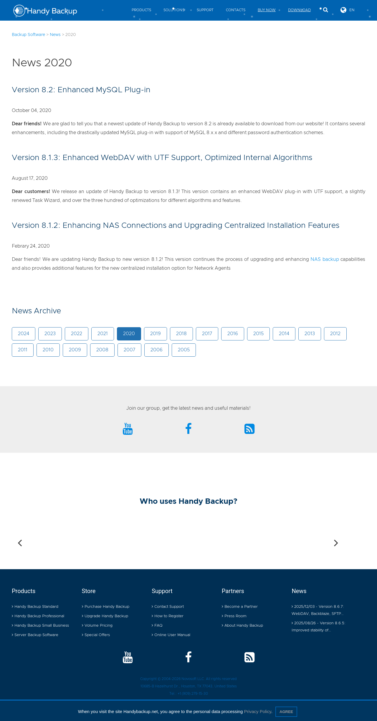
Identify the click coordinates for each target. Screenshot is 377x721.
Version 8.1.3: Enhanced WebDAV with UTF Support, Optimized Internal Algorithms (162, 158)
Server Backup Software (35, 635)
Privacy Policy (257, 711)
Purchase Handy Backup (105, 607)
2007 (129, 350)
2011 (22, 350)
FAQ (157, 626)
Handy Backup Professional (38, 616)
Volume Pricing (97, 626)
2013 (310, 333)
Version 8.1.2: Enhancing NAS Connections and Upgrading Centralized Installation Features (175, 225)
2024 (23, 333)
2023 (50, 333)
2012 (335, 333)
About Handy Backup (242, 626)
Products (141, 10)
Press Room (234, 616)
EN (347, 9)
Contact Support (168, 607)
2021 (102, 333)
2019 (155, 333)
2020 (129, 333)
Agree (286, 712)
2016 (232, 333)
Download (299, 10)
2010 (48, 350)
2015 (258, 333)
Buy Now (267, 10)
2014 (284, 333)
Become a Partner (240, 607)
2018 (181, 333)
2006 (157, 350)
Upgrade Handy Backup (105, 616)
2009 (75, 350)
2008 (102, 350)
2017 (207, 333)
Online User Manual (171, 635)
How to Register (167, 616)
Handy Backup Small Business (40, 626)
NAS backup (324, 259)
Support (205, 10)
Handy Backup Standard (35, 607)
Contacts (235, 10)
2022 (76, 333)
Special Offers (96, 635)
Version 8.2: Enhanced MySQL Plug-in (81, 90)
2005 (184, 350)
